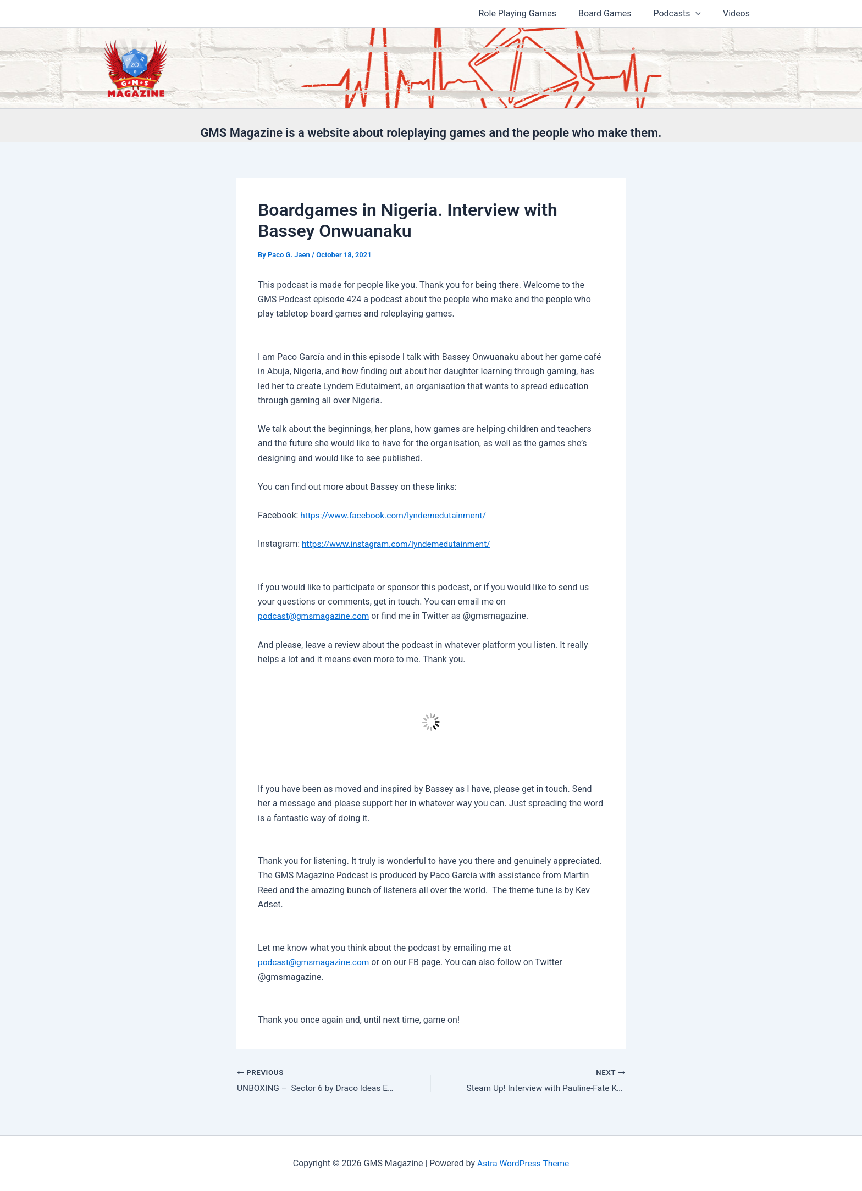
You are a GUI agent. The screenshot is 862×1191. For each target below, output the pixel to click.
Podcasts (684, 13)
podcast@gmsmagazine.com (315, 616)
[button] (702, 13)
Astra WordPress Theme (523, 1163)
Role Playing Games (533, 13)
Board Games (615, 13)
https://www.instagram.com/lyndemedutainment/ (399, 544)
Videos (738, 13)
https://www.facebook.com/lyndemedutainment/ (395, 515)
